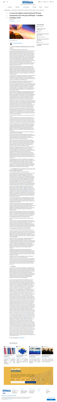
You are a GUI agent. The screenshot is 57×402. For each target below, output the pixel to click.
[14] (30, 143)
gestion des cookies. (9, 399)
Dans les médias (48, 391)
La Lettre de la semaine (32, 390)
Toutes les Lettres (31, 391)
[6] (17, 62)
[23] (27, 191)
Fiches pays (47, 390)
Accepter (51, 399)
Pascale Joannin (21, 337)
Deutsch (28, 379)
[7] (16, 75)
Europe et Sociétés (23, 392)
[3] (23, 288)
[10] (15, 101)
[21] (31, 189)
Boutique (39, 390)
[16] (14, 152)
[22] (16, 190)
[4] (29, 291)
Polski (37, 379)
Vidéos (47, 392)
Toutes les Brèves (31, 392)
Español (33, 379)
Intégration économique (24, 391)
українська (43, 379)
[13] (34, 122)
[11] (19, 101)
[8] (26, 79)
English (23, 379)
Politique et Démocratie (24, 390)
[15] (32, 144)
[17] (11, 162)
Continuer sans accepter (51, 397)
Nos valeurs (13, 391)
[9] (18, 95)
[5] (12, 60)
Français (18, 379)
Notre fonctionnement (15, 390)
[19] (23, 189)
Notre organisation (14, 392)
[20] (26, 189)
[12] (14, 121)
